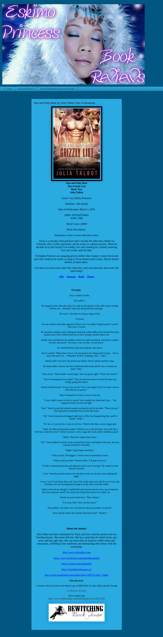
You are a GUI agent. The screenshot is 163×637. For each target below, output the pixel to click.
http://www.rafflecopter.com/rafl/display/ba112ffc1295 (76, 598)
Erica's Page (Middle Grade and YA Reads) (57, 89)
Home (9, 89)
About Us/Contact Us (26, 89)
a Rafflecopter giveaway (76, 591)
